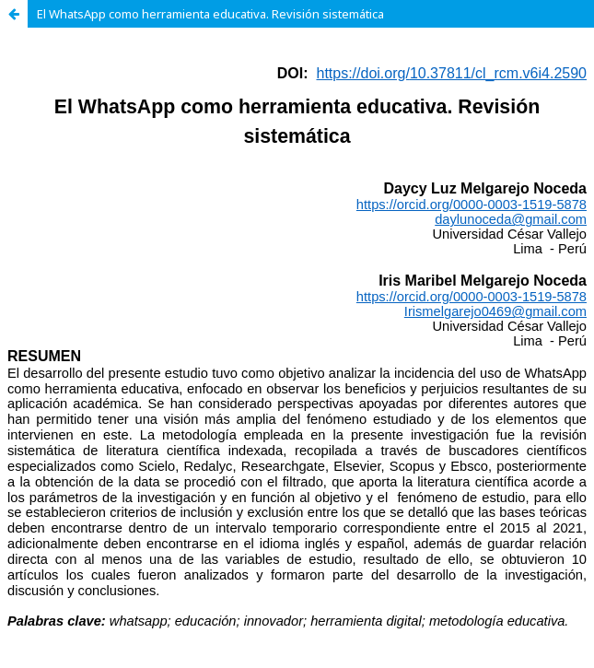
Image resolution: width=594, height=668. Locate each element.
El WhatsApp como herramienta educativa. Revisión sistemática (210, 14)
